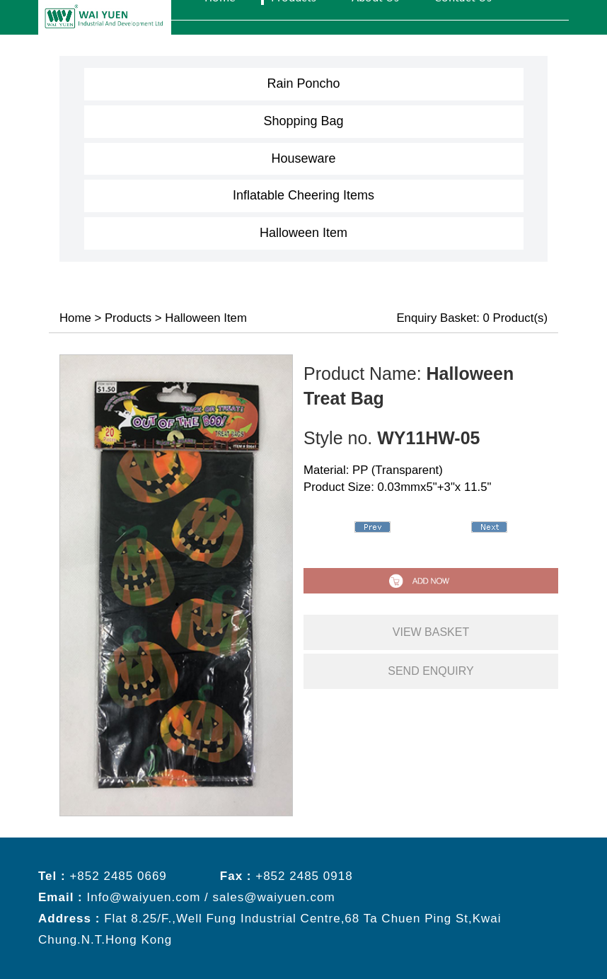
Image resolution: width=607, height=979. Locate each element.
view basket (431, 632)
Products (128, 318)
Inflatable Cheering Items (303, 195)
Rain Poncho (303, 83)
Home (75, 318)
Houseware (303, 158)
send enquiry (431, 671)
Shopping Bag (303, 121)
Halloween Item (303, 233)
